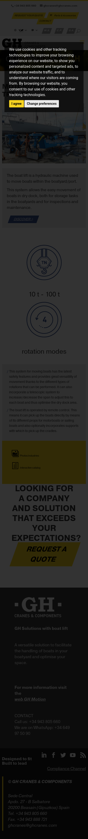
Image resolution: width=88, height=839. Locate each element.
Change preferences (42, 104)
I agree (16, 104)
